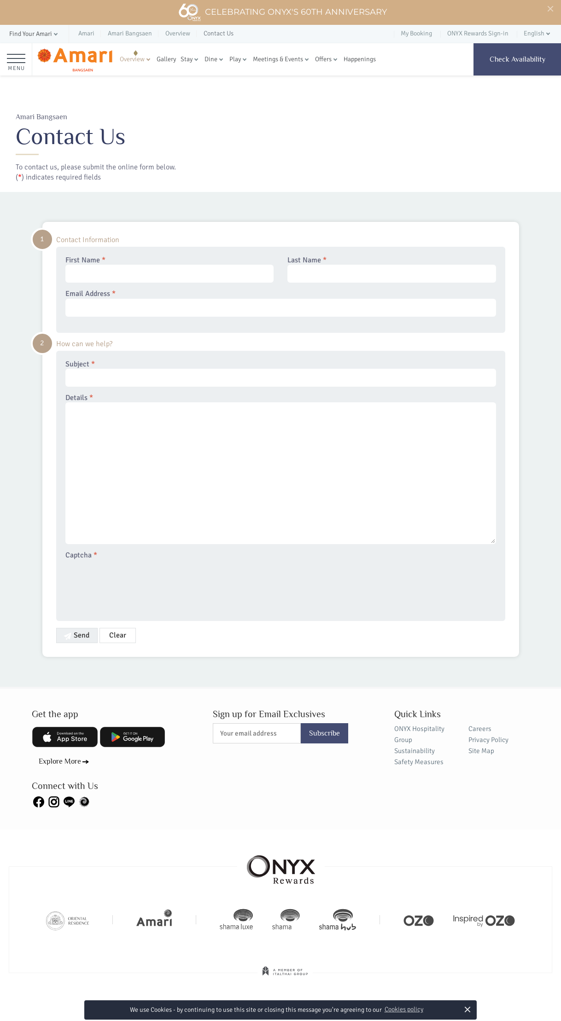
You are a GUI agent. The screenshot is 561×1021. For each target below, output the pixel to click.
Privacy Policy (488, 740)
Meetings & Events (278, 59)
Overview (132, 59)
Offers (323, 59)
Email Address (280, 303)
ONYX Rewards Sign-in (477, 33)
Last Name (391, 269)
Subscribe (324, 733)
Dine (211, 59)
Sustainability (414, 751)
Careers (479, 729)
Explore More (60, 761)
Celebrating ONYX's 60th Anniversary (282, 12)
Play (235, 59)
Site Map (481, 751)
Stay (187, 59)
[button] (34, 34)
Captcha (81, 555)
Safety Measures (419, 762)
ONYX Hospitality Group (419, 734)
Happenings (360, 59)
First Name (169, 269)
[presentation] (135, 585)
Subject (280, 373)
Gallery (166, 59)
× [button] (467, 1009)
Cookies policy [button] (404, 1009)
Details (280, 469)
